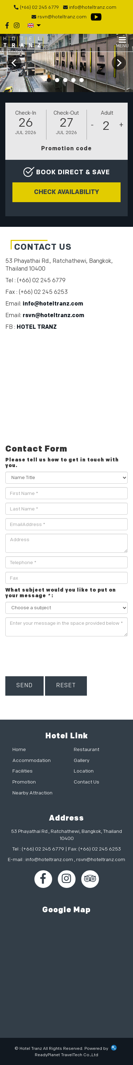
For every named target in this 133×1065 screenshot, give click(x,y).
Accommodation (31, 760)
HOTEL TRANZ (37, 327)
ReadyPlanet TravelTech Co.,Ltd (66, 1055)
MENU (122, 43)
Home (19, 749)
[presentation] (59, 653)
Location (84, 771)
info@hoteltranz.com (53, 304)
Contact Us (86, 782)
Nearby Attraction (32, 793)
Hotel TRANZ (22, 42)
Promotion (24, 782)
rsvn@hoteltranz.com (53, 315)
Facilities (22, 771)
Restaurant (86, 749)
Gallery (81, 760)
